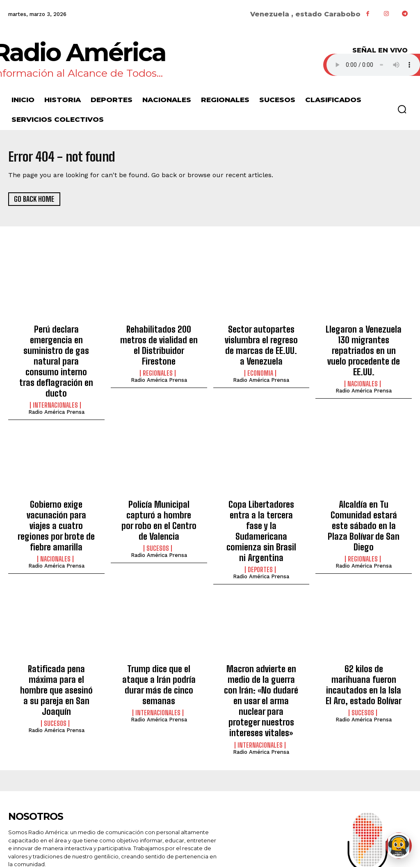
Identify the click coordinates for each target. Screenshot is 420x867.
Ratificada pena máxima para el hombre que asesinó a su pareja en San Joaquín (56, 623)
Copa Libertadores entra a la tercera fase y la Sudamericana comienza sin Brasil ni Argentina (261, 486)
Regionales (158, 357)
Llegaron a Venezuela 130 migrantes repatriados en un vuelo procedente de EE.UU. (363, 342)
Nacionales (362, 366)
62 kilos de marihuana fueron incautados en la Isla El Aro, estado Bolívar (363, 618)
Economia (260, 366)
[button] (402, 109)
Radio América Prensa (56, 382)
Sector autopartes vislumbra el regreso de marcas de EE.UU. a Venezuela (261, 342)
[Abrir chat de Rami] (399, 846)
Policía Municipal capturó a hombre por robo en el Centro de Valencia (159, 482)
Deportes (260, 511)
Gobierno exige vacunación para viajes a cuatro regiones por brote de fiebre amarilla (56, 486)
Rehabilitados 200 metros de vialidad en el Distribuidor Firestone (159, 337)
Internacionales (55, 375)
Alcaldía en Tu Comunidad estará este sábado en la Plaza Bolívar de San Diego (363, 482)
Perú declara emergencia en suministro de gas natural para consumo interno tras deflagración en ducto (56, 346)
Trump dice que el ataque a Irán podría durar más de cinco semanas (159, 618)
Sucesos (157, 502)
